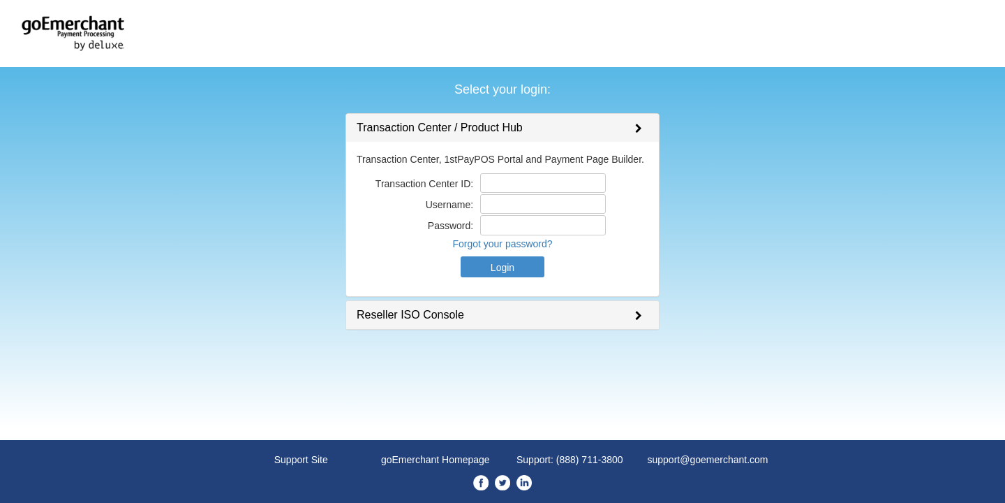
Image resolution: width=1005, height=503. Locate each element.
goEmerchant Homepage (435, 459)
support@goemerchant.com (708, 459)
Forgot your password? (502, 243)
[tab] (502, 128)
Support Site (301, 459)
